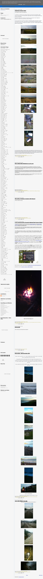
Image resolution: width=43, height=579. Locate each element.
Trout (1, 259)
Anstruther (2, 55)
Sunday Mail (2, 246)
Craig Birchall (2, 92)
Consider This (2, 89)
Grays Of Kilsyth (3, 308)
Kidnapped (2, 157)
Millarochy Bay (2, 181)
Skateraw (2, 235)
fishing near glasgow (3, 115)
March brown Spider (3, 177)
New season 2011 (3, 190)
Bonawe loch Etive (3, 66)
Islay (1, 145)
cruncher (2, 94)
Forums (2, 125)
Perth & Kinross (3, 207)
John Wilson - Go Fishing (4, 149)
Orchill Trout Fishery (3, 203)
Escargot (2, 106)
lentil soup (2, 163)
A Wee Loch (2, 48)
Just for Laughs (3, 151)
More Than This (3, 185)
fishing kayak (2, 114)
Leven (1, 164)
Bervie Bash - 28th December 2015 (22, 353)
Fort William (2, 123)
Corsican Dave (2, 91)
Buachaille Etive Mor (3, 74)
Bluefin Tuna (2, 65)
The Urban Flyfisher (3, 313)
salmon (1, 224)
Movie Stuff (2, 186)
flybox (1, 121)
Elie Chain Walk (3, 104)
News (1, 193)
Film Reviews (2, 111)
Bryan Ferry (2, 73)
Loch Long (2, 169)
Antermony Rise (3, 304)
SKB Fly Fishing (3, 236)
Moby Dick (2, 184)
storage (2, 244)
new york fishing (3, 192)
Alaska (1, 52)
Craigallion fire (2, 93)
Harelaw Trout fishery (3, 138)
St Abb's (2, 241)
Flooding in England (3, 117)
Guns (1, 135)
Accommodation (3, 51)
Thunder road (2, 255)
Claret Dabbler (2, 86)
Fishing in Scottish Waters (4, 307)
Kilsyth (1, 158)
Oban (1, 200)
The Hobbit (2, 251)
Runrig (1, 223)
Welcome (2, 266)
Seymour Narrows (3, 234)
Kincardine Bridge (3, 159)
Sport (1, 240)
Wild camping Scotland (3, 269)
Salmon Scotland (3, 225)
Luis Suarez (2, 173)
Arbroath (2, 58)
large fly (2, 161)
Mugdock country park (3, 187)
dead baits (2, 98)
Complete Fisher (3, 387)
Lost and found (2, 172)
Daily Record (2, 97)
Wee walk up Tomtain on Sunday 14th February (25, 198)
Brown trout (2, 70)
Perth (1, 206)
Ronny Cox (2, 221)
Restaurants (2, 215)
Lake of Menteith (3, 160)
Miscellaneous (2, 183)
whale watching (3, 267)
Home (27, 575)
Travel (1, 258)
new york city (2, 191)
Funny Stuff (2, 126)
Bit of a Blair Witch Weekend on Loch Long (24, 163)
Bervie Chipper (23, 496)
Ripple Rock (2, 217)
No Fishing (2, 196)
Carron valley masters (3, 81)
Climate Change (3, 87)
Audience (2, 59)
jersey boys (2, 148)
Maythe (1, 179)
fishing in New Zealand (3, 113)
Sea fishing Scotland (35, 496)
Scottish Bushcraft (3, 229)
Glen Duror (2, 132)
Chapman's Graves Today (20, 10)
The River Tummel (3, 252)
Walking (2, 263)
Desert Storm (2, 99)
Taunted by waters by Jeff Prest (5, 312)
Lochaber (2, 170)
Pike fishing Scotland (3, 211)
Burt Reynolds (2, 75)
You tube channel (3, 273)
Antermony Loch (3, 56)
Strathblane (2, 245)
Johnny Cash (2, 150)
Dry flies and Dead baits (4, 305)
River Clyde (2, 218)
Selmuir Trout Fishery (3, 233)
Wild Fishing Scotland (3, 386)
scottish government (3, 230)
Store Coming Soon (3, 391)
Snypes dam (2, 237)
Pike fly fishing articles (3, 310)
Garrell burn (2, 127)
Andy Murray (2, 54)
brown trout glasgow (3, 71)
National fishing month (3, 188)
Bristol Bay (2, 69)
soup (1, 238)
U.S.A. (1, 260)
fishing (1, 112)
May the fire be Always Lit (38, 322)
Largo (1, 162)
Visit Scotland (2, 314)
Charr (1, 85)
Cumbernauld (2, 95)
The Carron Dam (3, 248)
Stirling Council (2, 243)
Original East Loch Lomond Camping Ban (34, 265)
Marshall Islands (3, 178)
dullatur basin (2, 102)
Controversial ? (2, 90)
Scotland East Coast (3, 227)
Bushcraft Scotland (3, 76)
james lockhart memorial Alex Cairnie (5, 147)
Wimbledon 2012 (3, 271)
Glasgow (2, 129)
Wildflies (2, 315)
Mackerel (2, 174)
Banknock (2, 60)
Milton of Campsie (3, 182)
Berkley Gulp (2, 62)
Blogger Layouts (7, 291)
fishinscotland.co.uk (3, 116)
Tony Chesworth (3, 257)
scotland (2, 226)
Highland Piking (3, 140)
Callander (2, 77)
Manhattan (2, 176)
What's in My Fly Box (3, 268)
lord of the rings (3, 171)
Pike (1, 208)
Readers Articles (3, 213)
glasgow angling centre (3, 130)
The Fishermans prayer (4, 250)
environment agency (3, 105)
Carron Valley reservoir (19, 155)
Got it (24, 4)
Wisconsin (2, 272)
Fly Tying (2, 120)
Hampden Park (2, 136)
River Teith (2, 220)
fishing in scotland (23, 322)
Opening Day (2, 202)
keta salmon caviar (3, 156)
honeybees (2, 142)
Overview (2, 204)
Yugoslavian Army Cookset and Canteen (6, 274)
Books (1, 67)
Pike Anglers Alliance (3, 209)
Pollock (1, 212)
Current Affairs (2, 96)
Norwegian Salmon (3, 199)
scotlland (2, 228)
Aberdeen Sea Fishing (19, 496)
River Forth (2, 219)
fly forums (2, 119)
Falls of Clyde (2, 109)
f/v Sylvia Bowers (3, 108)
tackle (1, 247)
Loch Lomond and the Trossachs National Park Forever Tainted (28, 222)
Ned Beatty (2, 189)
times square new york (3, 256)
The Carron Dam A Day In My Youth (5, 249)
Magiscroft (2, 175)
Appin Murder (2, 57)
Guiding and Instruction (4, 15)
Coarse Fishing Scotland (4, 88)
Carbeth (2, 80)
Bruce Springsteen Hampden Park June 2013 (6, 72)
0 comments (16, 156)
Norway (2, 198)
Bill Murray (2, 64)
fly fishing (2, 118)
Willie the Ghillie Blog (3, 270)
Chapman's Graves (24, 155)
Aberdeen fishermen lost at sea (5, 49)
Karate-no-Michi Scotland (4, 152)
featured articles (3, 110)
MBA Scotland (2, 180)
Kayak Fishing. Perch (3, 154)
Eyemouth (2, 107)
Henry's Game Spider (3, 139)
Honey (1, 141)
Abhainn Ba (2, 50)
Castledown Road (3, 83)
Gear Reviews (2, 128)
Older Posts (40, 575)
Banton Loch (2, 61)
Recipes (2, 214)
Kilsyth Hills (28, 155)
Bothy (1, 68)
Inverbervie (31, 496)
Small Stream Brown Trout (4, 311)
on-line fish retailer (3, 201)
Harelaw (2, 137)
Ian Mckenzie (2, 143)
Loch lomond (26, 322)
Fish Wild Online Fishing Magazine (5, 306)
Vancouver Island (3, 262)
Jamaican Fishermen (3, 146)
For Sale (2, 122)
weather (2, 265)
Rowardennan (2, 222)
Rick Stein (2, 216)
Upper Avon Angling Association (5, 261)
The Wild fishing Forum (3, 253)
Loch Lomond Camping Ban (32, 322)
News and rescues (3, 194)
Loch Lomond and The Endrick (4, 168)
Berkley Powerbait (3, 63)
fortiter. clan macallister (3, 124)
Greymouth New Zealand (4, 134)
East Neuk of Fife (3, 103)
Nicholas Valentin (3, 195)
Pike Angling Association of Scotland (5, 210)
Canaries (2, 79)
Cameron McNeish (32, 224)
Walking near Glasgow (3, 264)
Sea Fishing (2, 231)
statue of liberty (2, 242)
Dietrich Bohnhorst (3, 100)
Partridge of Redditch (3, 205)
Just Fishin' (2, 300)
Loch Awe (2, 165)
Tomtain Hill (30, 155)
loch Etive (2, 166)
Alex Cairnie (2, 53)
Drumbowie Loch (3, 101)
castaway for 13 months (4, 82)
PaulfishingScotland (3, 309)
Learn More (20, 4)
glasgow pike (2, 131)
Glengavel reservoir (3, 133)
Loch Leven (2, 167)
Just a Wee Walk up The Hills (21, 501)
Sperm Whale (2, 239)
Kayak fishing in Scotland (4, 153)
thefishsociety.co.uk (3, 254)
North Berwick (2, 197)
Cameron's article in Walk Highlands (27, 266)
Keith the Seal (2, 155)
